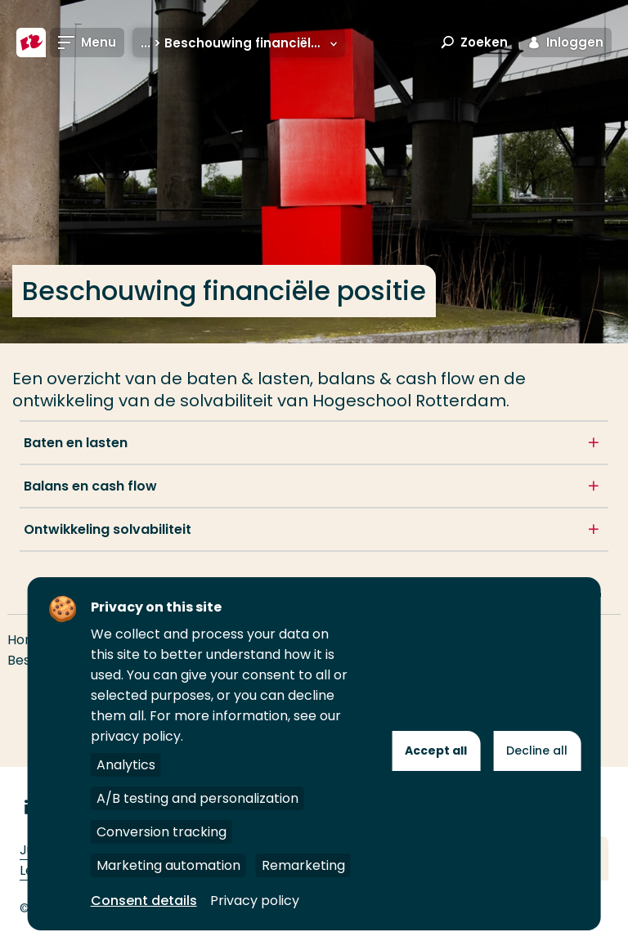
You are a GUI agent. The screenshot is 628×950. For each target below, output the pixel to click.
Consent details (144, 900)
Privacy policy (254, 900)
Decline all (536, 750)
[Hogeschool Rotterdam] (31, 42)
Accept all (436, 750)
